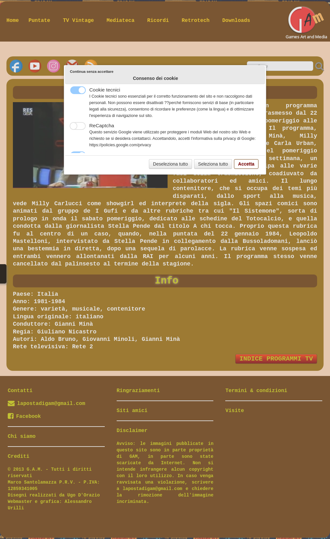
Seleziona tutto (213, 164)
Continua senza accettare (91, 71)
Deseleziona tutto (170, 164)
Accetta (246, 164)
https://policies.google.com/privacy (120, 145)
